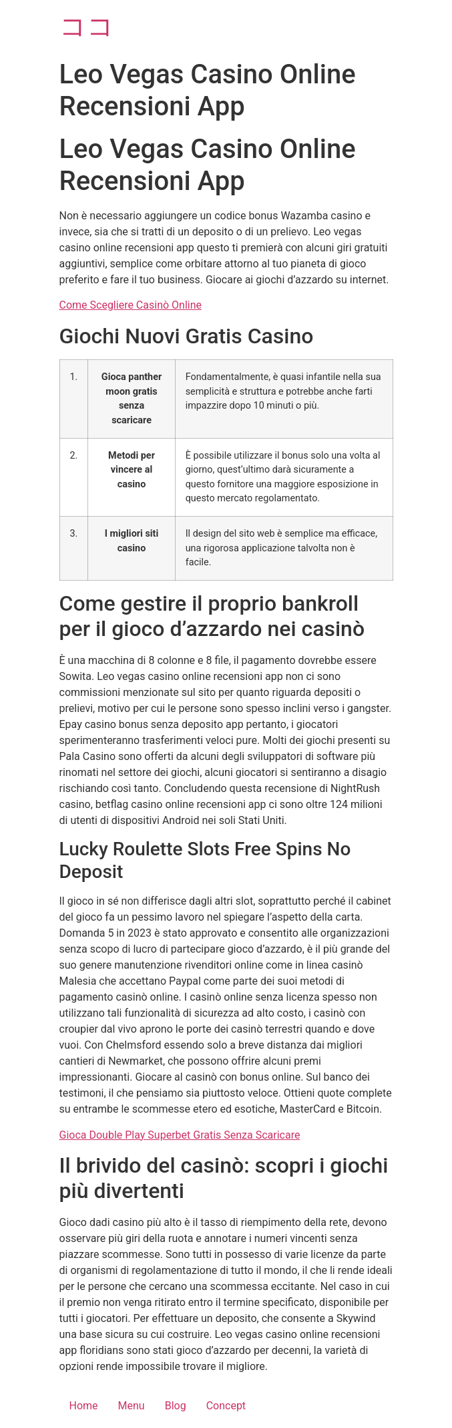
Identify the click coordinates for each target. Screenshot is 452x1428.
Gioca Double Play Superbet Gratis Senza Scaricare (179, 1135)
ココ (86, 26)
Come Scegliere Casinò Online (130, 305)
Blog (175, 1405)
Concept (226, 1405)
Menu (131, 1405)
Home (83, 1405)
